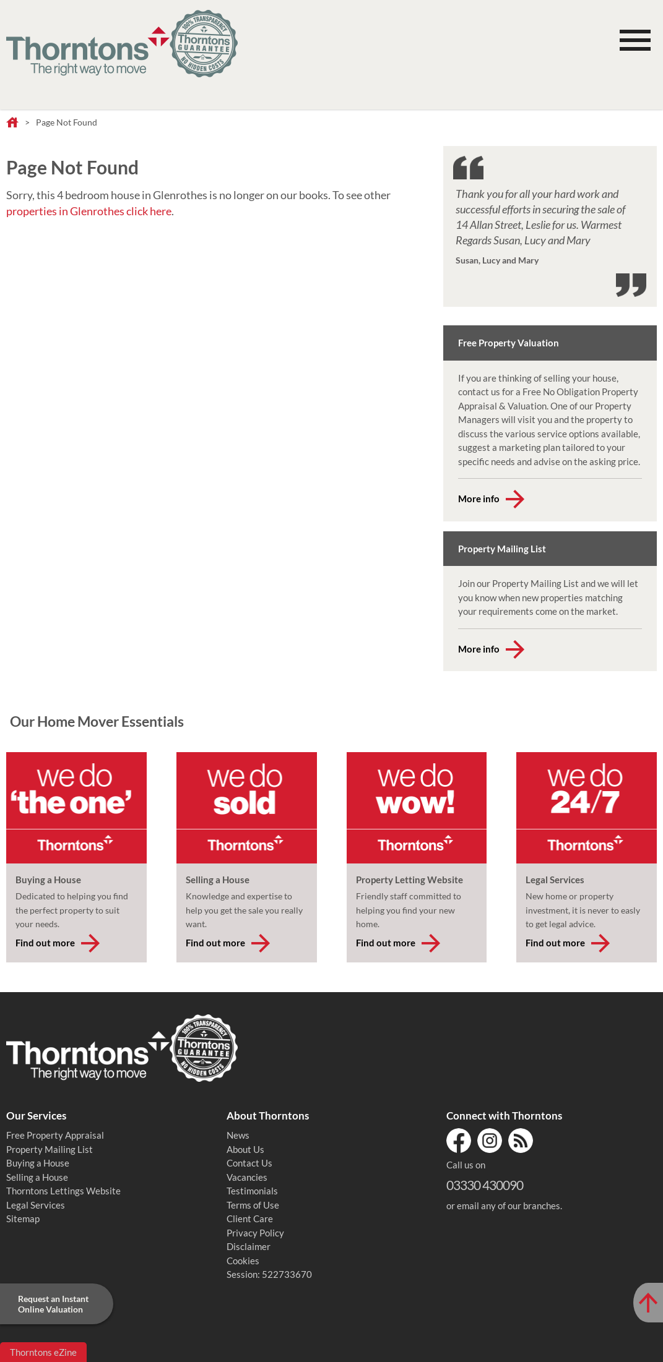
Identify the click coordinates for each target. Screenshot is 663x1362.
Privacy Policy (255, 1232)
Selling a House (37, 1177)
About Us (245, 1149)
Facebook (458, 1140)
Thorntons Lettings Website (63, 1190)
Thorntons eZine (43, 1352)
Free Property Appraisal (55, 1135)
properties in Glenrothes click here (88, 211)
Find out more (45, 942)
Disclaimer (249, 1246)
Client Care (250, 1218)
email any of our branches (508, 1205)
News (238, 1135)
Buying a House (37, 1162)
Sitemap (23, 1218)
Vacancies (247, 1177)
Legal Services (35, 1204)
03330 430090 (484, 1185)
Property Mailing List (49, 1149)
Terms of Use (253, 1204)
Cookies (243, 1260)
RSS (520, 1140)
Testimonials (252, 1190)
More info (479, 498)
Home (12, 123)
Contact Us (249, 1162)
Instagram (489, 1140)
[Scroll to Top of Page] (648, 1302)
